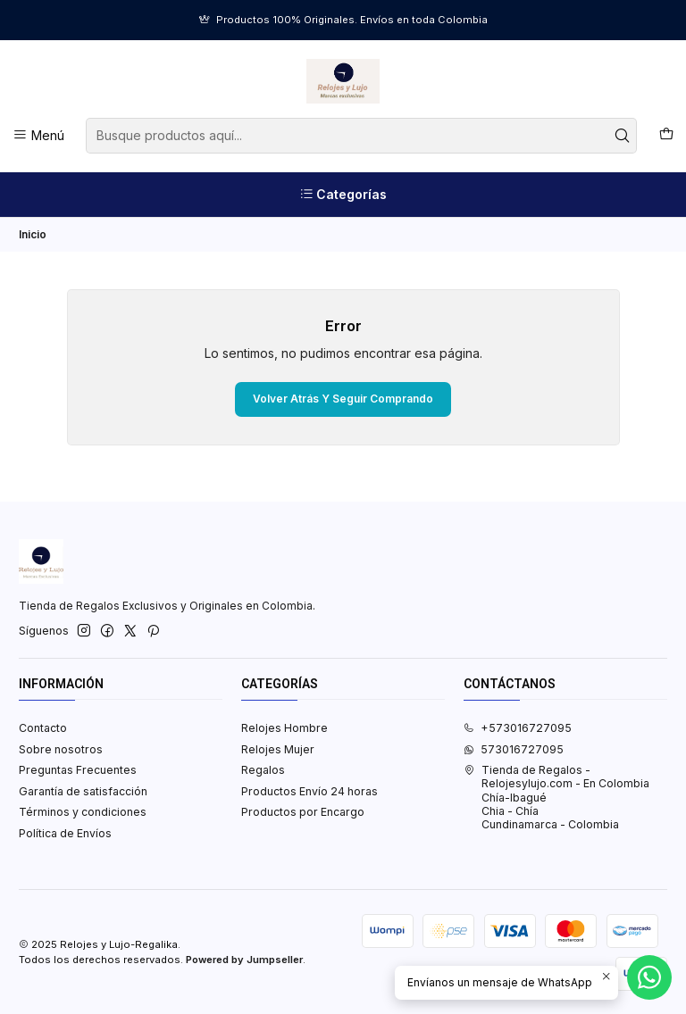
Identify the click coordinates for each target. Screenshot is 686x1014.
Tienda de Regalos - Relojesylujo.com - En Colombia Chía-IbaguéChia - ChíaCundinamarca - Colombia (556, 797)
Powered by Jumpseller (244, 959)
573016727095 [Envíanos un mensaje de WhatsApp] (514, 749)
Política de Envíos (65, 833)
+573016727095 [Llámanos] (518, 728)
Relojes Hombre (284, 728)
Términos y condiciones (82, 812)
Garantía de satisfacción (83, 791)
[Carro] (666, 135)
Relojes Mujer (277, 749)
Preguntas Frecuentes (78, 770)
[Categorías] (343, 194)
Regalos (263, 770)
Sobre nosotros (61, 749)
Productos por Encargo (302, 812)
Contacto (43, 728)
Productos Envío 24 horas (309, 791)
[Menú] (39, 135)
